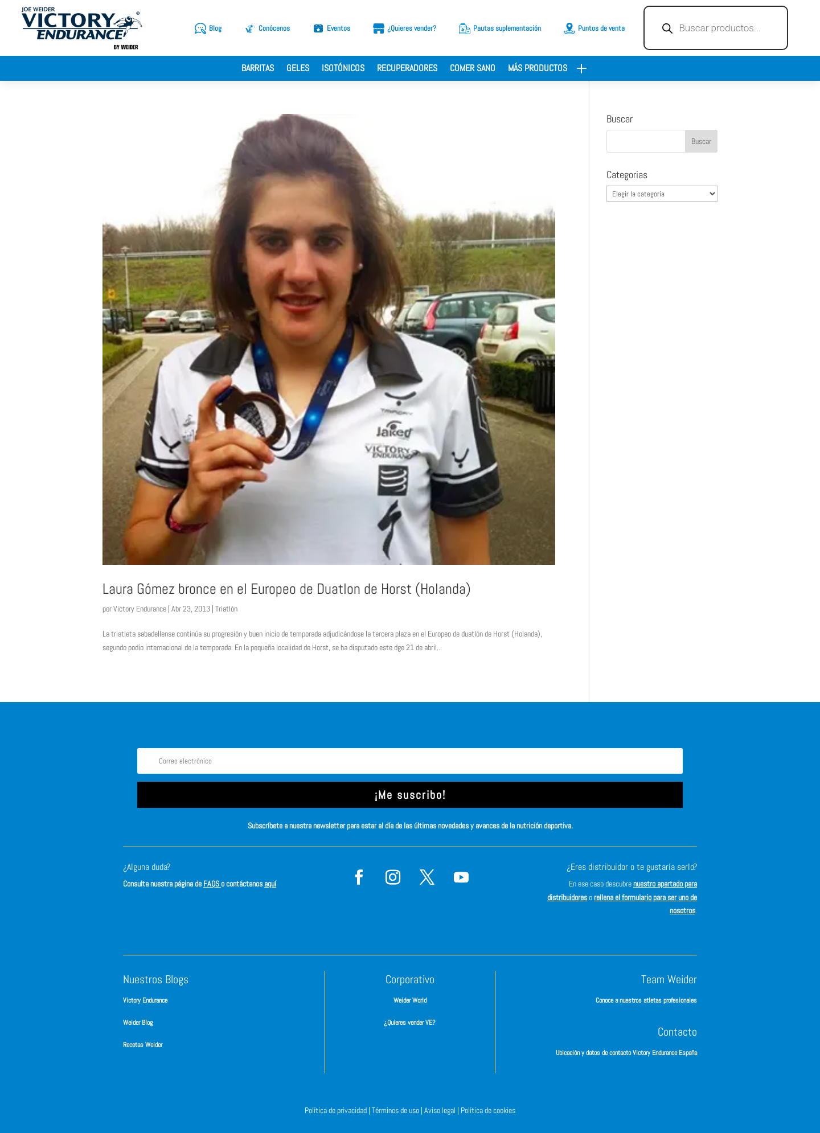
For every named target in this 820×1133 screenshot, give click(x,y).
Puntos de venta (601, 28)
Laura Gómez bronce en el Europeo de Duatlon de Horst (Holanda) (286, 589)
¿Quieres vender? (411, 28)
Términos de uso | (398, 1110)
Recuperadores (407, 69)
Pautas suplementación (507, 28)
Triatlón (226, 609)
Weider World (410, 1000)
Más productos (537, 69)
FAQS (212, 884)
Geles (297, 69)
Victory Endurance (139, 609)
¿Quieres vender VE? (410, 1022)
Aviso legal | (442, 1110)
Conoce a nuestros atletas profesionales (646, 1000)
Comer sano (472, 69)
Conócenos (274, 28)
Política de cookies (488, 1110)
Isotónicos (343, 69)
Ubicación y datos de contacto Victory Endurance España (626, 1052)
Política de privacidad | (338, 1110)
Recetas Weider (142, 1044)
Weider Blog (138, 1022)
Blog (215, 28)
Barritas (257, 69)
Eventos (338, 28)
